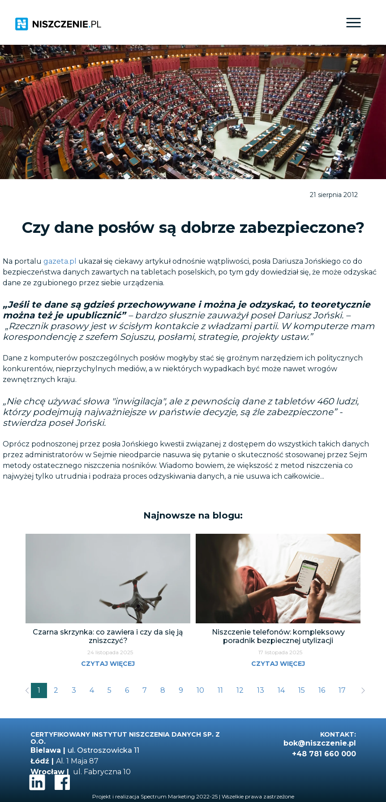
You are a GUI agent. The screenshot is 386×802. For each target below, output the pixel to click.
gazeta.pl (60, 261)
